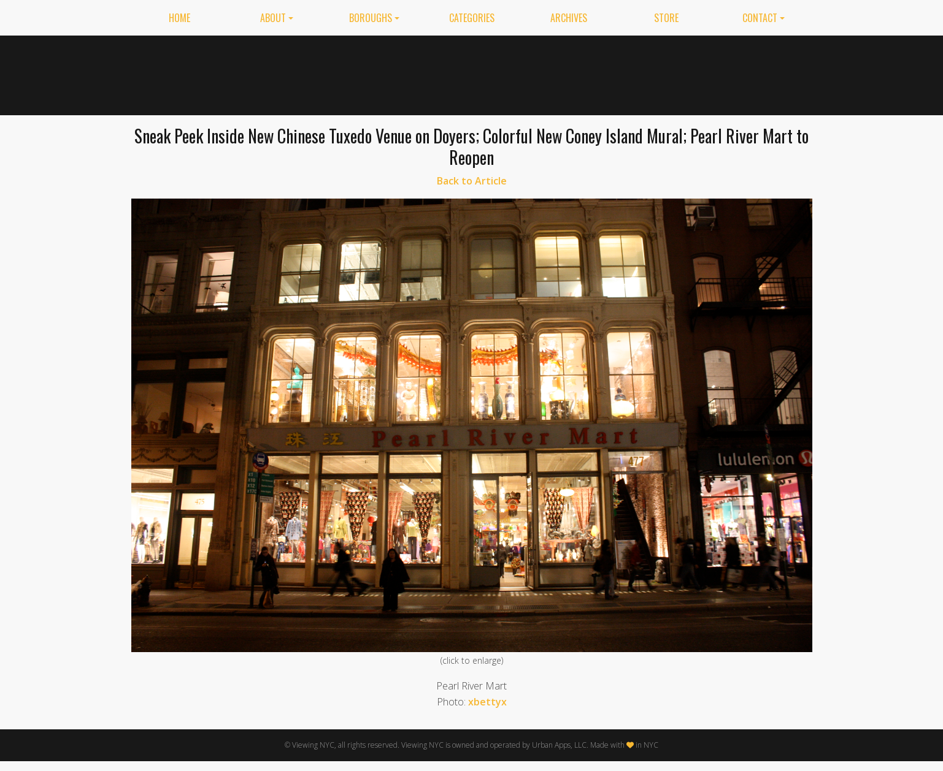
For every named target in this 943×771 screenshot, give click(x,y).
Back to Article (472, 181)
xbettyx (487, 701)
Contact (759, 17)
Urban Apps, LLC (559, 745)
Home (179, 17)
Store (666, 17)
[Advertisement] (589, 73)
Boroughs (370, 17)
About (273, 17)
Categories (472, 17)
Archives (568, 17)
